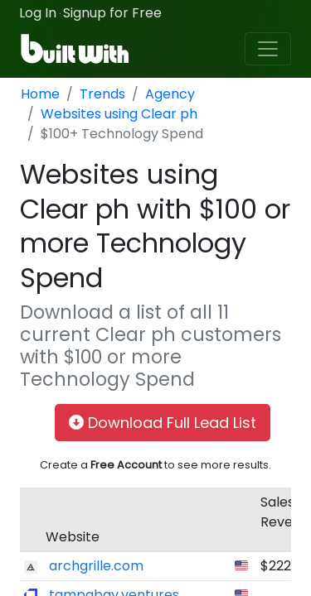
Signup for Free (112, 12)
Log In (37, 12)
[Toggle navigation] (268, 48)
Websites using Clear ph (119, 113)
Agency (170, 93)
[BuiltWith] (76, 48)
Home (40, 93)
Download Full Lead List (162, 422)
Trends (102, 93)
